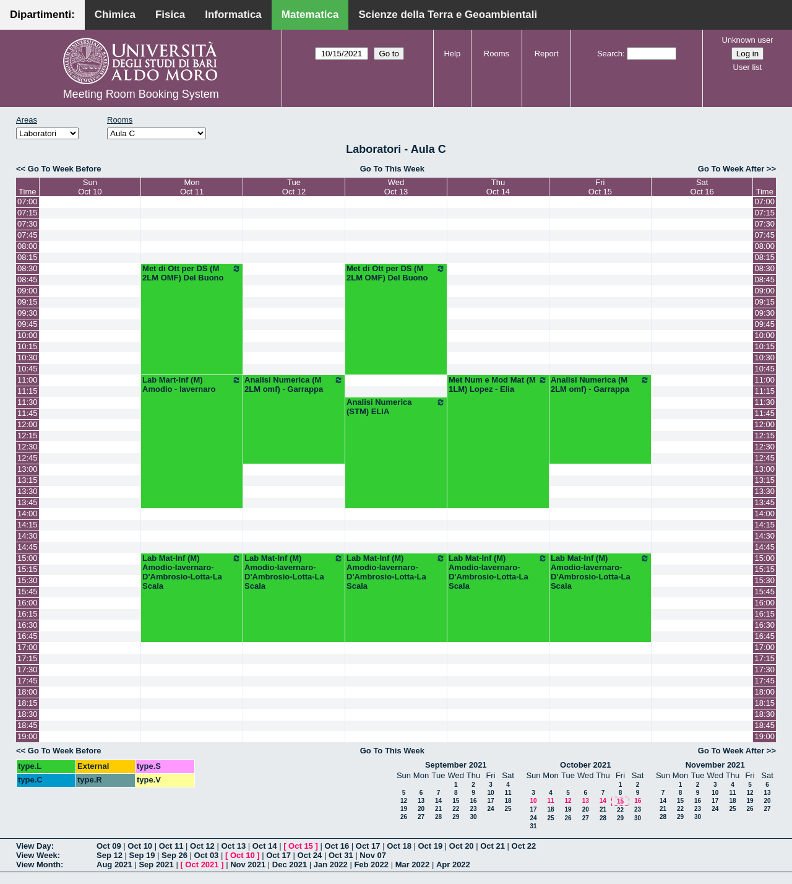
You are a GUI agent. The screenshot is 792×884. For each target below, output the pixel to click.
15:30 (27, 580)
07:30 (27, 223)
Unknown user (747, 40)
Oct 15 (300, 846)
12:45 (27, 457)
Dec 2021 (289, 864)
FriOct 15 (600, 187)
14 (438, 800)
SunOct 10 (89, 187)
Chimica (115, 14)
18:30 (27, 714)
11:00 (27, 379)
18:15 (27, 703)
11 (507, 792)
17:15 (27, 658)
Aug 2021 (114, 864)
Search (609, 53)
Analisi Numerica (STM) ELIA (396, 406)
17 (490, 800)
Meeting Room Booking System (141, 94)
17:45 (27, 680)
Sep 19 (142, 855)
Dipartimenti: (42, 14)
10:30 (27, 357)
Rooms (496, 53)
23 (473, 808)
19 (403, 808)
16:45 (27, 636)
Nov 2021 (247, 864)
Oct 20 (461, 846)
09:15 (27, 301)
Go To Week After (731, 168)
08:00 (27, 246)
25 (507, 808)
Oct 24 (310, 855)
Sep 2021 (156, 864)
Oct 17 (368, 846)
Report (547, 53)
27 (421, 816)
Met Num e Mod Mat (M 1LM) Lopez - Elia (498, 384)
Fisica (170, 14)
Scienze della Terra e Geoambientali (447, 14)
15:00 (27, 558)
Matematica (310, 14)
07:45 (27, 235)
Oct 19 (430, 846)
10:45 (27, 368)
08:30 (27, 268)
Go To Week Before (64, 168)
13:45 (27, 502)
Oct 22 (524, 846)
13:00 (27, 469)
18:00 (27, 691)
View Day (33, 846)
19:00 (27, 736)
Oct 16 (336, 846)
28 (438, 816)
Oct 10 (139, 846)
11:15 (27, 391)
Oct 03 (206, 855)
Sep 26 (174, 855)
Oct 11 (171, 846)
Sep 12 (110, 855)
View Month (38, 864)
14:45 (27, 547)
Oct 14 (264, 846)
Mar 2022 (412, 864)
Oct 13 (233, 846)
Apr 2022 (453, 864)
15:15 (27, 569)
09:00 (27, 290)
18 (507, 800)
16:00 (27, 602)
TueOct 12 (294, 187)
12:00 (27, 424)
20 (421, 808)
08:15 (27, 257)
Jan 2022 (331, 864)
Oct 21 (492, 846)
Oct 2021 (201, 864)
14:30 (27, 535)
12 (403, 800)
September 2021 (456, 764)
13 (421, 800)
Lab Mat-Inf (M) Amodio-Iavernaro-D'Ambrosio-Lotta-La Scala (191, 572)
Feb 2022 (371, 864)
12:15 (27, 435)
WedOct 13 (396, 187)
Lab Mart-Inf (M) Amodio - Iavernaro (191, 384)
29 (455, 816)
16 (473, 800)
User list (747, 67)
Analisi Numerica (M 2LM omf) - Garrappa (293, 384)
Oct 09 (109, 846)
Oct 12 (202, 846)
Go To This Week (392, 168)
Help (452, 53)
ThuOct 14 (498, 187)
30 (473, 816)
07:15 (27, 212)
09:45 (27, 324)
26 (403, 816)
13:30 (27, 491)
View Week (37, 855)
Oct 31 (341, 855)
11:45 (27, 413)
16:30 (27, 625)
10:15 (27, 346)
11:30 (27, 402)
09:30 (27, 313)
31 (533, 826)
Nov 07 (372, 855)
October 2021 (585, 764)
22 (455, 808)
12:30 (27, 446)
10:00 (27, 335)
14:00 (27, 513)
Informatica (233, 14)
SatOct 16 (702, 187)
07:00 (27, 201)
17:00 (27, 647)
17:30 (27, 669)
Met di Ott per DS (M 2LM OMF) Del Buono (191, 273)
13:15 (27, 480)
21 (438, 808)
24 (490, 808)
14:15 (27, 524)
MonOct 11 (192, 187)
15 (455, 800)
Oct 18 (399, 846)
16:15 (27, 613)
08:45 (27, 279)
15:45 (27, 591)
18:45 (27, 725)
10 (490, 792)
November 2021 (715, 764)
